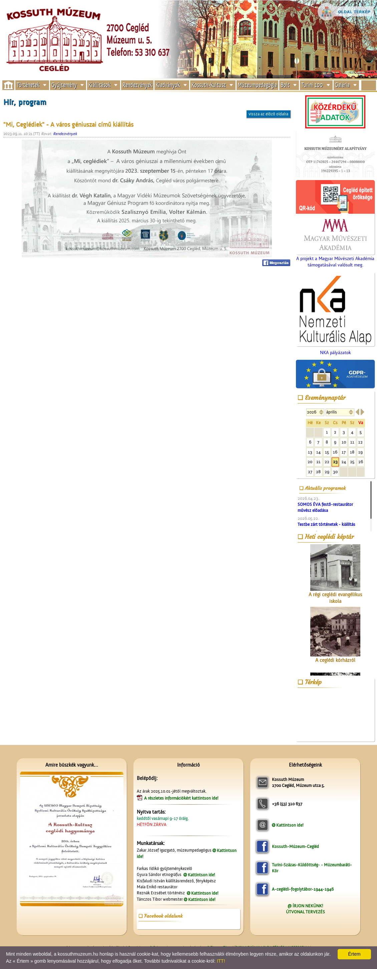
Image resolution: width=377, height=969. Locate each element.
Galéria (342, 85)
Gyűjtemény (64, 85)
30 (335, 471)
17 (344, 451)
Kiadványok (168, 85)
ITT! (221, 961)
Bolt (285, 85)
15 (327, 451)
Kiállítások (99, 85)
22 (327, 461)
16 (335, 451)
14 (318, 451)
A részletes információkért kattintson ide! (182, 798)
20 (310, 461)
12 (360, 441)
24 (343, 461)
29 (327, 471)
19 (360, 451)
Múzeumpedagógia (257, 85)
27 (310, 471)
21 (318, 461)
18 (352, 451)
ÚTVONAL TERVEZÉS (305, 911)
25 (352, 461)
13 (310, 451)
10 (344, 441)
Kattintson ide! (201, 874)
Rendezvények (137, 85)
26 (360, 461)
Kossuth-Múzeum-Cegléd (295, 846)
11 (352, 441)
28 (318, 471)
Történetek (28, 85)
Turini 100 (312, 85)
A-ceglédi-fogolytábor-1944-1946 (303, 889)
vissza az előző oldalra (268, 113)
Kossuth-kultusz (209, 85)
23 (335, 461)
